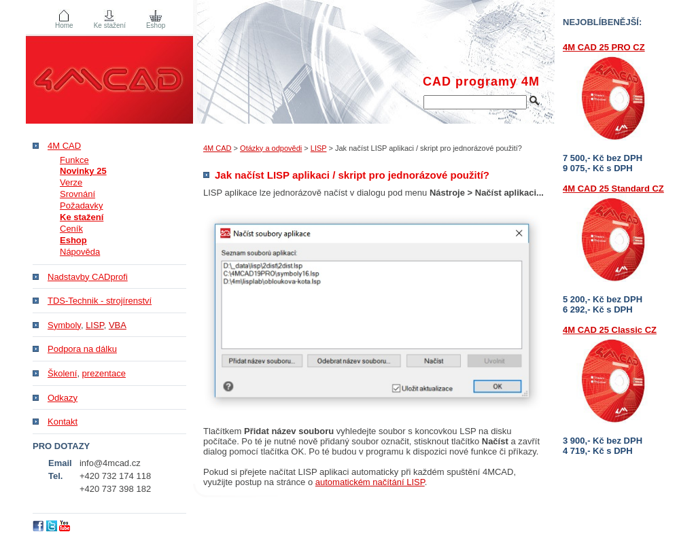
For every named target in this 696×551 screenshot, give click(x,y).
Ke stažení (110, 25)
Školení (62, 373)
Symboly (64, 325)
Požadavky (81, 205)
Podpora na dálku (82, 349)
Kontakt (62, 421)
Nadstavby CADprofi (88, 277)
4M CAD (217, 148)
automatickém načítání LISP (370, 482)
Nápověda (80, 252)
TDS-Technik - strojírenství (100, 301)
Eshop (155, 25)
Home (64, 25)
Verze (71, 182)
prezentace (104, 373)
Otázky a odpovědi (271, 148)
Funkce (74, 160)
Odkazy (62, 398)
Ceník (71, 229)
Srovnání (77, 194)
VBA (117, 325)
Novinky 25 (83, 171)
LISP (319, 148)
